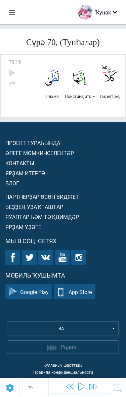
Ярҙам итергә (25, 173)
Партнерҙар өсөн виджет (42, 196)
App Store (74, 292)
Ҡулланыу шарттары (63, 365)
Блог (12, 183)
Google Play (29, 292)
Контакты (19, 163)
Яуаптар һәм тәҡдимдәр (42, 216)
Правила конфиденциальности (63, 372)
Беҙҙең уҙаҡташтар (34, 206)
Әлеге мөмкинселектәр (39, 152)
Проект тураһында (32, 142)
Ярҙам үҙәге (23, 226)
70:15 (15, 62)
